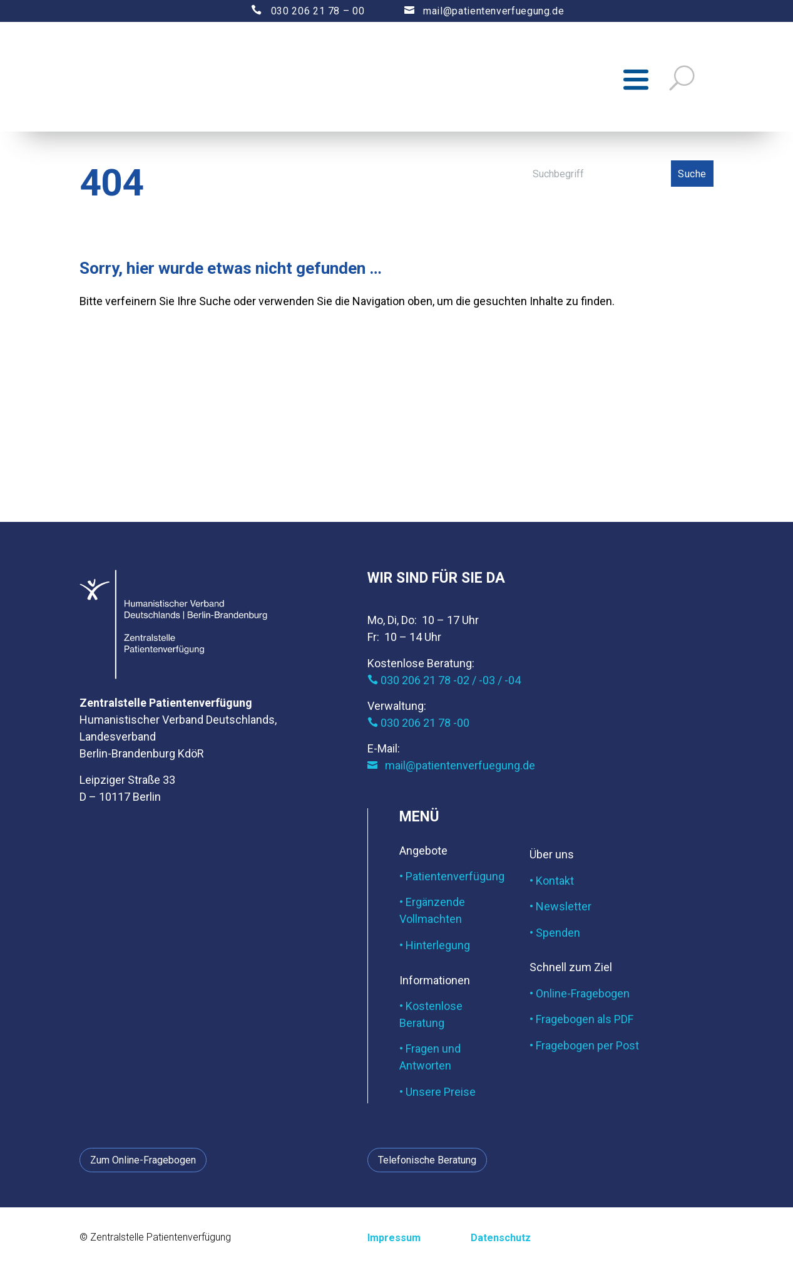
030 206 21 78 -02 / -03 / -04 (444, 682)
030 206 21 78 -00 (418, 725)
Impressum (394, 1241)
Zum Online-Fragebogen (143, 1163)
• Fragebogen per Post (584, 1047)
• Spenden (555, 935)
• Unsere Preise (437, 1094)
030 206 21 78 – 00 (297, 11)
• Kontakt (552, 883)
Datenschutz (501, 1241)
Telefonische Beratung (427, 1163)
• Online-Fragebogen (580, 995)
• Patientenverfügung (451, 878)
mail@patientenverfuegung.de (472, 11)
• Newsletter (560, 909)
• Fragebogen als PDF (581, 1022)
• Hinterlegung (434, 947)
